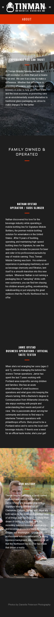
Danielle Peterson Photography (35, 604)
